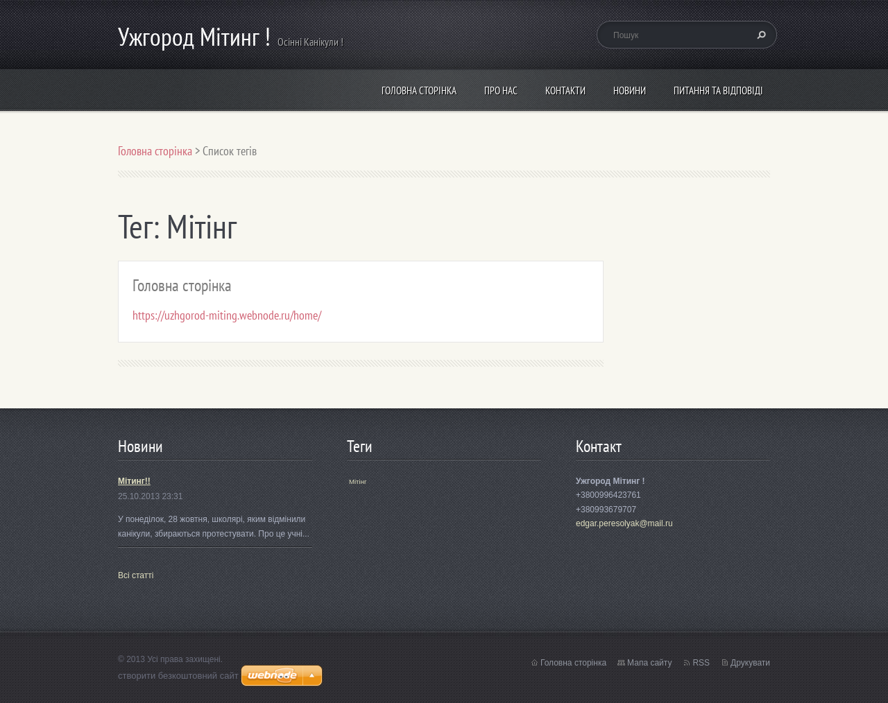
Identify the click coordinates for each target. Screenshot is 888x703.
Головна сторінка (419, 90)
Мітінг (357, 481)
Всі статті (135, 575)
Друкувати (750, 663)
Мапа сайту (649, 663)
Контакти (565, 90)
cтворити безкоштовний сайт (178, 675)
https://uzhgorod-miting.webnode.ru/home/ (227, 315)
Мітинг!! (134, 481)
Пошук (759, 34)
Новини (629, 90)
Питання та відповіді (718, 90)
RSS (701, 663)
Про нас (501, 90)
